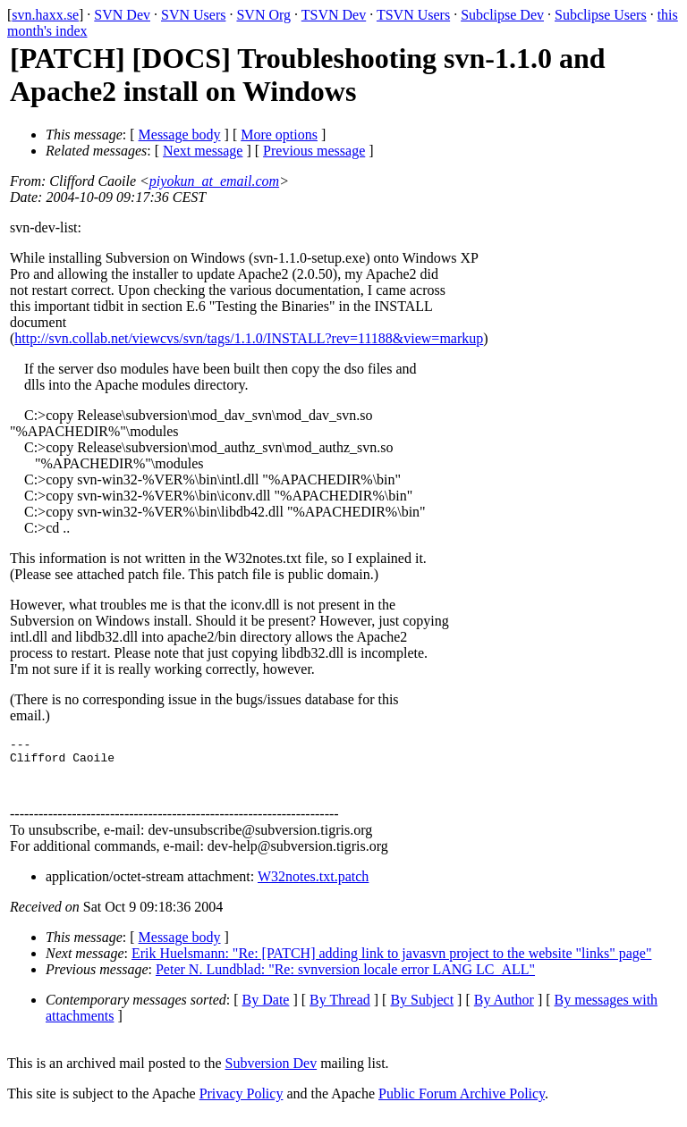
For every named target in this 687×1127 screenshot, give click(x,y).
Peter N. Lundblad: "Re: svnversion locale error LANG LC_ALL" (345, 980)
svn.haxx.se (45, 14)
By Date (266, 1010)
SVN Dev (122, 14)
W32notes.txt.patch (313, 887)
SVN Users (193, 14)
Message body (180, 134)
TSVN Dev (333, 14)
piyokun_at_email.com (214, 181)
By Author (504, 1010)
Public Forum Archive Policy (461, 1104)
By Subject (422, 1010)
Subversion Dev (271, 1073)
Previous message (314, 150)
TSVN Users (413, 14)
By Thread (340, 1010)
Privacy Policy (241, 1104)
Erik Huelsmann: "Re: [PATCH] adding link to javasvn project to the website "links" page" (391, 963)
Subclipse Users (601, 14)
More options (279, 134)
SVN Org (263, 14)
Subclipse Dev (502, 14)
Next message (202, 150)
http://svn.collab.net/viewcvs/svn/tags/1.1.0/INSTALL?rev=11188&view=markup (248, 338)
